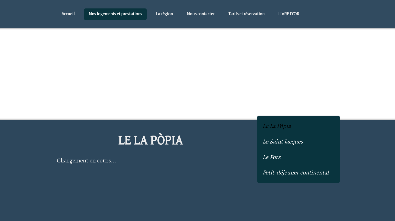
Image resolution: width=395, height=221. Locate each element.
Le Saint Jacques (282, 141)
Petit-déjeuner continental (295, 172)
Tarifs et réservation (246, 14)
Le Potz (271, 157)
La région (164, 14)
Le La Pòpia (276, 126)
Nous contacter (201, 14)
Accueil (68, 14)
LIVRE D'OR (288, 14)
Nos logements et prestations (115, 14)
